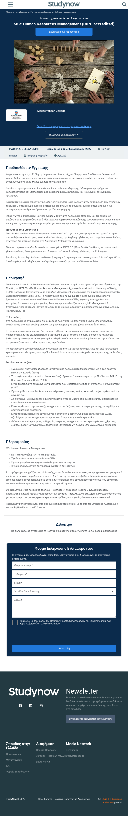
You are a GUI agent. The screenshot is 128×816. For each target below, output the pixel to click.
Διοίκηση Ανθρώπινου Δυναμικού (60, 12)
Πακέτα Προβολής (46, 750)
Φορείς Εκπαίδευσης (18, 771)
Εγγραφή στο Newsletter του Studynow (90, 718)
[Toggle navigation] (10, 4)
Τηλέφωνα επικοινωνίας (64, 134)
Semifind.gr (72, 750)
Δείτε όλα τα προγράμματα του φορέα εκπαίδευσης (64, 126)
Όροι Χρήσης (45, 799)
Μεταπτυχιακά (13, 12)
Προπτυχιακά (13, 754)
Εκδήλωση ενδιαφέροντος (64, 31)
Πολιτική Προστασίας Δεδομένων (72, 799)
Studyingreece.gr (75, 755)
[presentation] (64, 634)
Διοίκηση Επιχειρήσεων (32, 12)
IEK (8, 765)
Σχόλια (64, 607)
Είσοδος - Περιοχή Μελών (51, 755)
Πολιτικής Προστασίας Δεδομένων (67, 621)
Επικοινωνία (43, 761)
